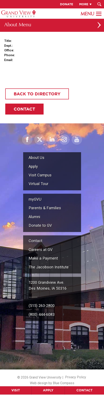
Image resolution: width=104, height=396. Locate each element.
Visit (15, 390)
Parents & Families (45, 208)
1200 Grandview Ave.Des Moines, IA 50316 (48, 285)
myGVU (35, 199)
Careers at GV (41, 249)
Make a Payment (43, 258)
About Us (36, 157)
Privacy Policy (75, 377)
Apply (48, 390)
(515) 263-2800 (42, 305)
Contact (35, 241)
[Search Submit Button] (99, 4)
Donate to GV (40, 225)
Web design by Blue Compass (52, 383)
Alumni (34, 217)
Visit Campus (40, 175)
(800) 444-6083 (42, 314)
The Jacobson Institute (49, 267)
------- (33, 297)
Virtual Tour (38, 183)
